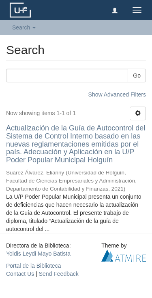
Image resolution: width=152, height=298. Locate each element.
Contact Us (20, 274)
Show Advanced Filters (117, 94)
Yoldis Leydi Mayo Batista (38, 253)
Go (137, 75)
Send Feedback (59, 274)
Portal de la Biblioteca (33, 265)
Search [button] (24, 27)
